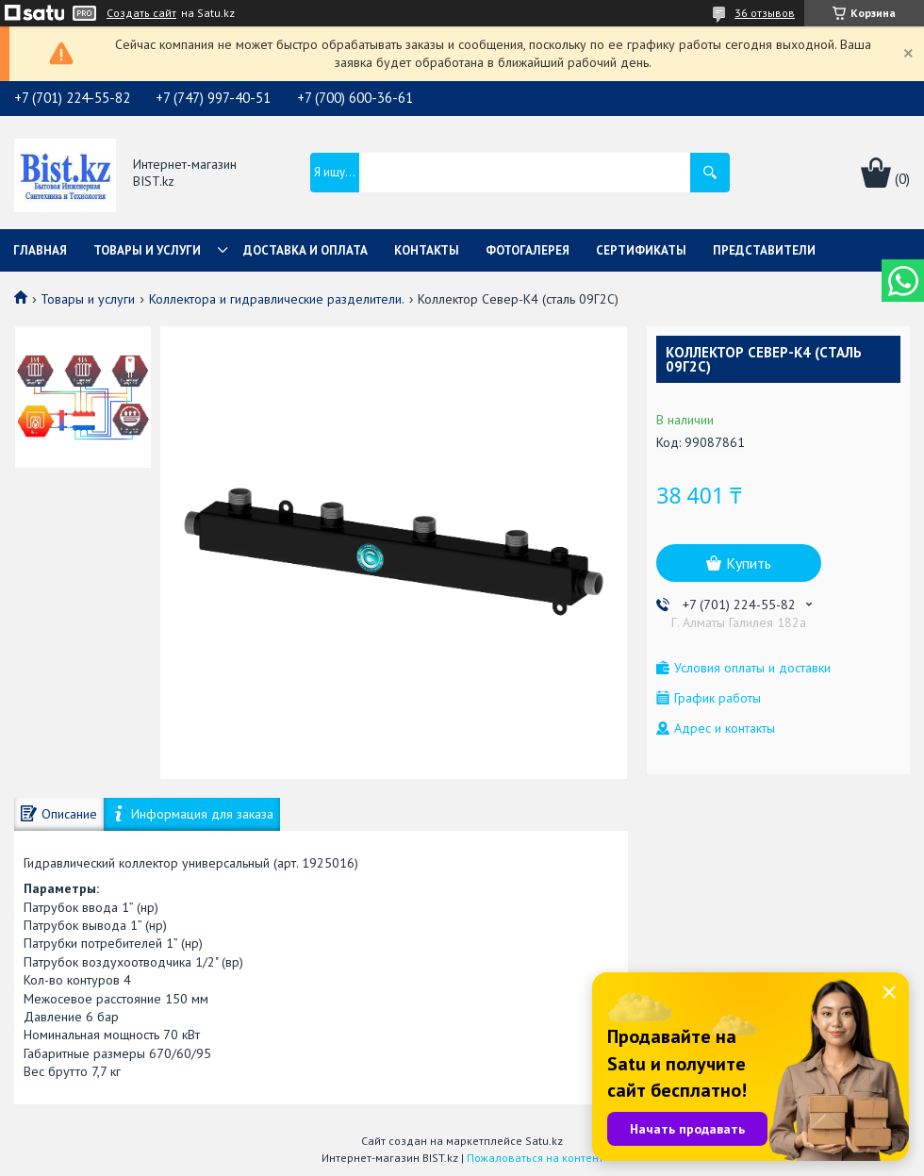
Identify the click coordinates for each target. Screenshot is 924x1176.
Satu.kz (544, 1141)
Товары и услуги (147, 250)
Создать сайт (141, 13)
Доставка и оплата (305, 250)
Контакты (426, 250)
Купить (748, 563)
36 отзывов (764, 13)
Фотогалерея (527, 250)
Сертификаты (641, 250)
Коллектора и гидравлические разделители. (276, 298)
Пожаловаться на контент (535, 1158)
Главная (40, 250)
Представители (764, 250)
